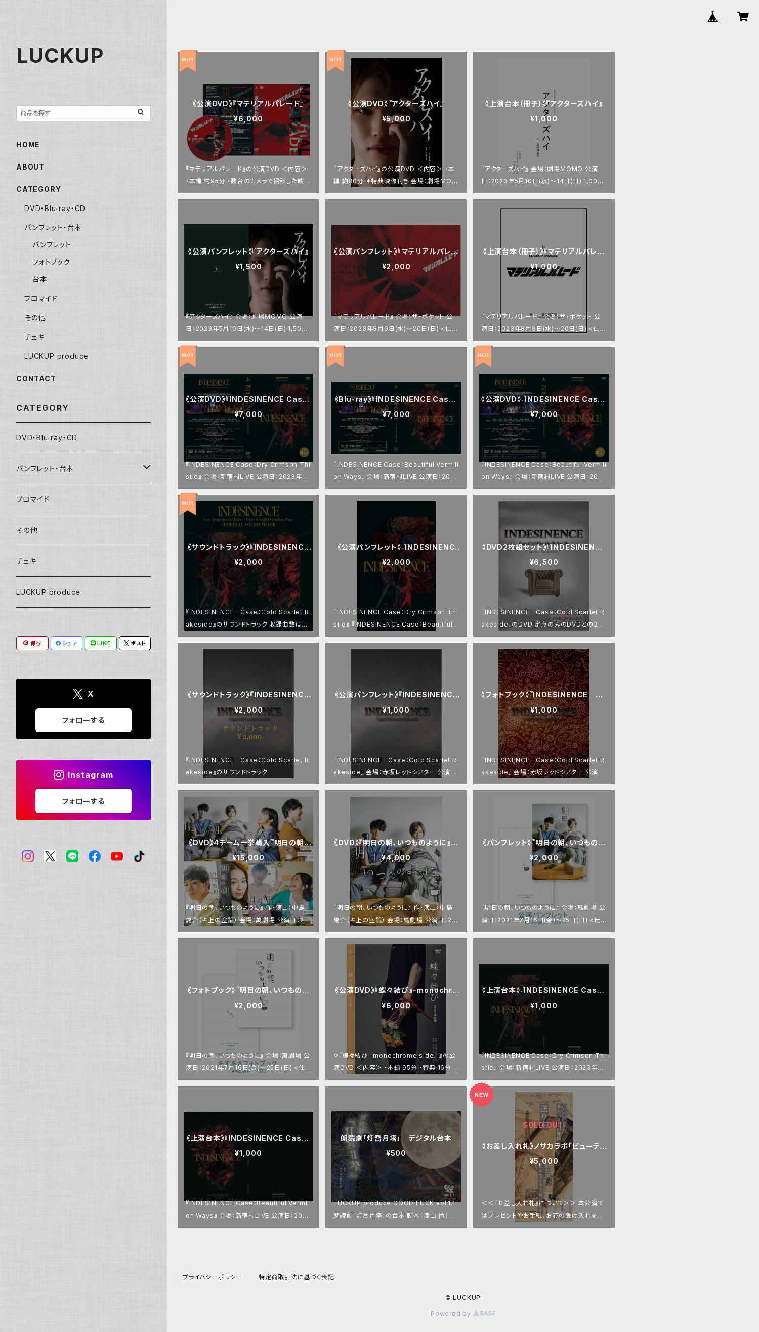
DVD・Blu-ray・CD (55, 208)
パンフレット (51, 244)
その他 (35, 317)
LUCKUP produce (56, 356)
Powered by (463, 1313)
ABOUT (30, 166)
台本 (40, 279)
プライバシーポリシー (212, 1277)
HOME (28, 144)
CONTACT (36, 378)
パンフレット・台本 (53, 227)
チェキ (34, 336)
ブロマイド (41, 298)
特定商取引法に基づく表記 (296, 1277)
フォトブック (51, 262)
